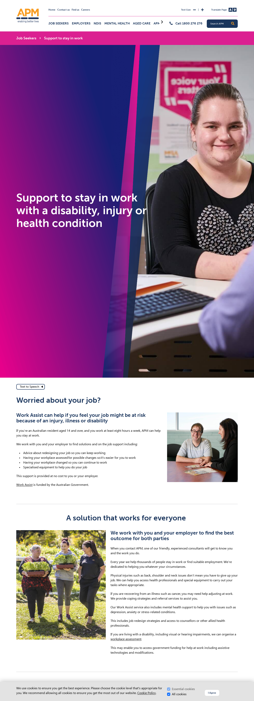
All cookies (179, 694)
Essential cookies (183, 689)
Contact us (63, 9)
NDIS (97, 23)
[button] (233, 24)
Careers (85, 9)
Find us (75, 9)
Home (51, 9)
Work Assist (24, 485)
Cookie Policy (146, 693)
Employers (81, 23)
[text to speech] (30, 387)
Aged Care (141, 23)
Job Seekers (58, 23)
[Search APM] (224, 23)
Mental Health (117, 23)
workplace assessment (126, 639)
